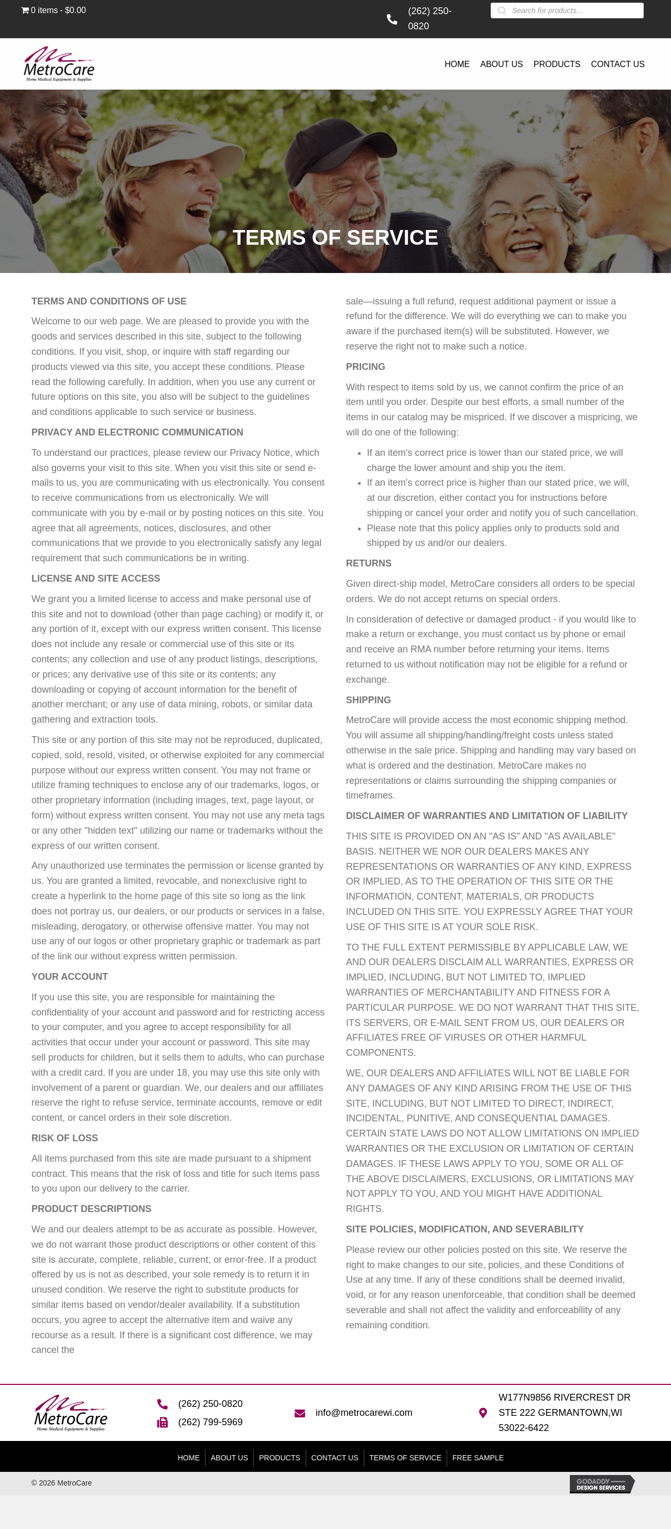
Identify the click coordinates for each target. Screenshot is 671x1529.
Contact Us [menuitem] (335, 1458)
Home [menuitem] (189, 1458)
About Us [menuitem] (229, 1458)
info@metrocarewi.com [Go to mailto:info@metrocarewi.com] (364, 1412)
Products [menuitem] (279, 1458)
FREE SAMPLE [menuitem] (478, 1458)
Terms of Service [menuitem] (405, 1458)
